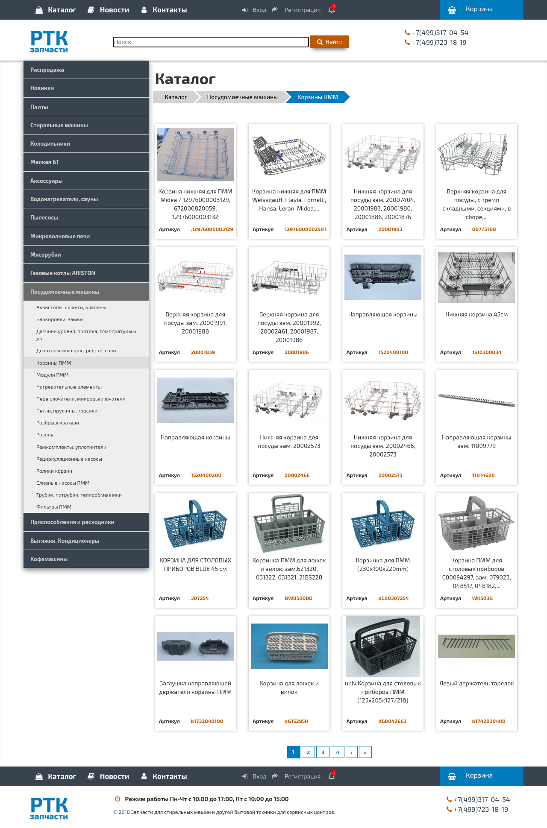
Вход (254, 9)
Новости (107, 9)
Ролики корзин (54, 471)
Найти (329, 41)
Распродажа (47, 69)
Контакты (163, 9)
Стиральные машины (59, 125)
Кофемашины (49, 559)
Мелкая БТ (44, 161)
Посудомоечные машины (64, 291)
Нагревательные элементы (69, 386)
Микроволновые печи (60, 236)
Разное (44, 434)
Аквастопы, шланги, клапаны (71, 307)
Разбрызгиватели (57, 422)
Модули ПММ (52, 374)
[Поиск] (211, 42)
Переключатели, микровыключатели (81, 398)
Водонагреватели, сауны (64, 199)
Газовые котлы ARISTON (62, 272)
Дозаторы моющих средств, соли (76, 350)
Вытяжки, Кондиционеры (64, 540)
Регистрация (297, 9)
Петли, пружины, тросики (66, 410)
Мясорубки (45, 254)
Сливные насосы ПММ (63, 483)
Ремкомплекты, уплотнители (71, 447)
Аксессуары (46, 180)
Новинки (42, 88)
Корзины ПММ (53, 363)
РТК (65, 38)
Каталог (55, 9)
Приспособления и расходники (72, 521)
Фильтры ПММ (53, 506)
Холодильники (50, 143)
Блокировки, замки (59, 319)
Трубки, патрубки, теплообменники (79, 494)
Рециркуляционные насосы (69, 459)
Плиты (39, 106)
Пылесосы (44, 217)
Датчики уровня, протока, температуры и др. (86, 334)
